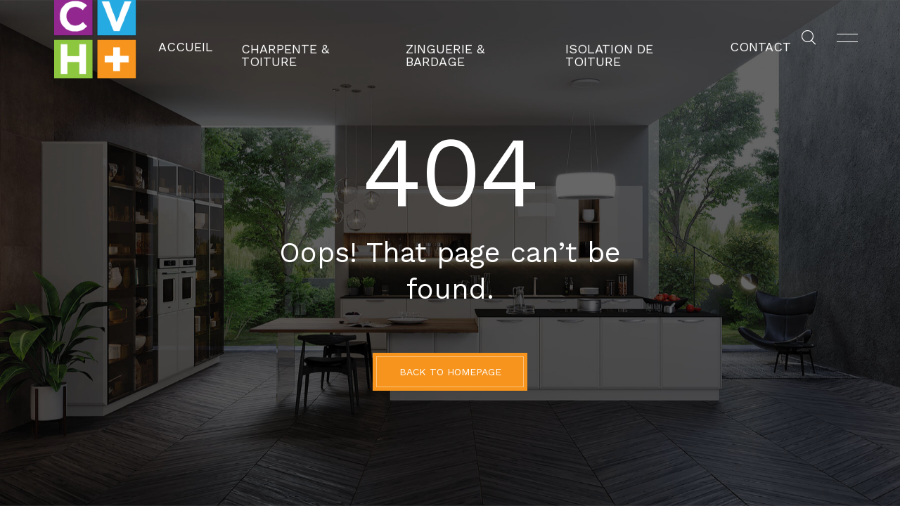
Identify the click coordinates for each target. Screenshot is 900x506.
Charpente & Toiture (330, 39)
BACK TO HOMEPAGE (450, 371)
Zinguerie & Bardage (471, 39)
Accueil (224, 39)
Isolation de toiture (613, 39)
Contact (722, 39)
